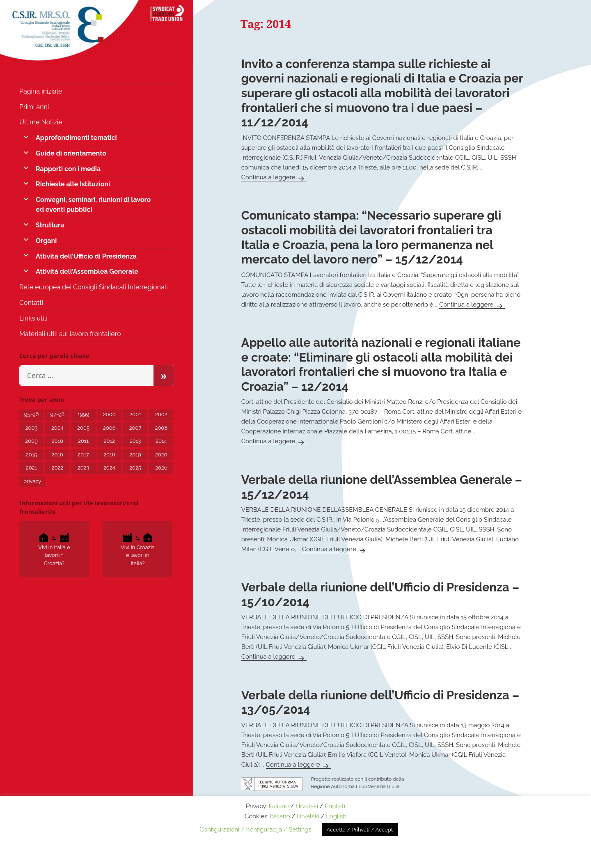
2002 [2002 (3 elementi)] (161, 414)
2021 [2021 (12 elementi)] (31, 468)
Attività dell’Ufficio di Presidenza (86, 256)
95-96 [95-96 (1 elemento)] (31, 414)
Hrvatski (307, 806)
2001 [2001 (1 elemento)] (135, 414)
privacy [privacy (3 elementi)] (32, 481)
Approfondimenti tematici (76, 138)
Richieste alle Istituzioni (73, 184)
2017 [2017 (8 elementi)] (83, 454)
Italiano (279, 806)
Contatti (31, 303)
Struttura (50, 225)
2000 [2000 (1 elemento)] (109, 414)
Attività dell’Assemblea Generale (87, 271)
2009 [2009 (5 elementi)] (31, 441)
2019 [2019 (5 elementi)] (135, 454)
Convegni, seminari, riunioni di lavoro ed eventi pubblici (93, 204)
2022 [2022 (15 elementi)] (57, 468)
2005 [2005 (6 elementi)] (83, 428)
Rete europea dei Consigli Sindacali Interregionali (93, 287)
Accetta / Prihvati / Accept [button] (360, 830)
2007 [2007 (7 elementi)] (135, 428)
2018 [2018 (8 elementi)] (109, 454)
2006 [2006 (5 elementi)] (109, 428)
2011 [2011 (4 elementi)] (83, 441)
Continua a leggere (274, 177)
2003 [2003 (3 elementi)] (31, 428)
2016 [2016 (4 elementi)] (57, 454)
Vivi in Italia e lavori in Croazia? (54, 548)
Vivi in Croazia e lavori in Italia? (138, 548)
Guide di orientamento (71, 153)
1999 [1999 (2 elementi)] (83, 414)
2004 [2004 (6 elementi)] (57, 428)
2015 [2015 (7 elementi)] (31, 454)
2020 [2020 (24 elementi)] (161, 454)
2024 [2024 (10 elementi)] (109, 468)
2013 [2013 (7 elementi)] (135, 441)
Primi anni (34, 107)
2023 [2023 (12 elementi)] (83, 468)
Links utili (33, 318)
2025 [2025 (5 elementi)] (135, 468)
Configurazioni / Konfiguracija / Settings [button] (255, 829)
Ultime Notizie (40, 122)
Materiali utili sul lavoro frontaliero (70, 334)
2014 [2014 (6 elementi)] (161, 441)
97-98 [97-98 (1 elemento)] (57, 414)
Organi (46, 241)
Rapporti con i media (68, 169)
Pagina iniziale (40, 91)
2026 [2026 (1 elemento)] (161, 468)
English (335, 806)
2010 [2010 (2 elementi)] (57, 441)
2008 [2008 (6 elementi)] (161, 428)
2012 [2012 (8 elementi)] (109, 441)
